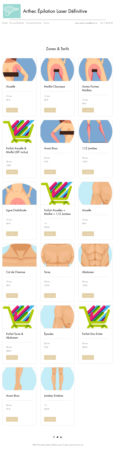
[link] (19, 86)
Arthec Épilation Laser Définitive (55, 11)
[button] (12, 110)
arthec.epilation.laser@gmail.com (86, 23)
